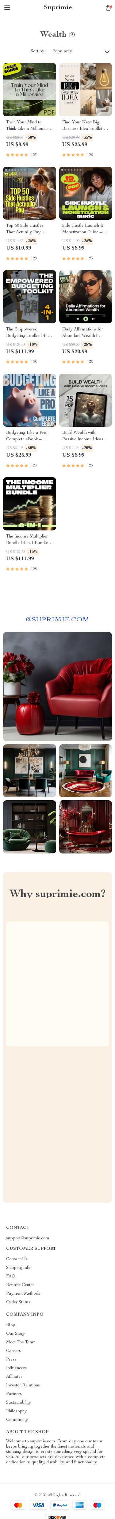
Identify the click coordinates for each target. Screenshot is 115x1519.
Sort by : (38, 51)
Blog (10, 1325)
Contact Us (17, 1259)
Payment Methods (23, 1294)
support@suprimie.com (27, 1238)
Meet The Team (21, 1342)
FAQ (10, 1276)
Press (11, 1359)
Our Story (15, 1334)
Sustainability (18, 1403)
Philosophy (16, 1411)
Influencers (16, 1368)
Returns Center (20, 1285)
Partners (14, 1394)
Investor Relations (23, 1385)
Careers (13, 1351)
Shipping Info (18, 1268)
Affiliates (14, 1377)
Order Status (18, 1302)
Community (17, 1420)
